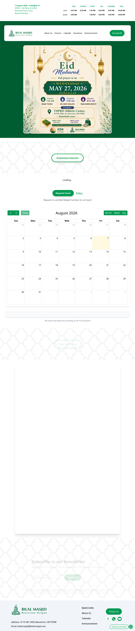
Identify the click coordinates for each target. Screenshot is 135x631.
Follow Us (111, 595)
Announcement (119, 626)
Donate (113, 49)
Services (58, 49)
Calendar (67, 49)
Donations (77, 49)
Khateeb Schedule (21, 13)
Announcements (67, 167)
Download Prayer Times (24, 11)
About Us (49, 49)
